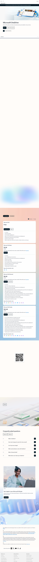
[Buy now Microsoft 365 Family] (6, 314)
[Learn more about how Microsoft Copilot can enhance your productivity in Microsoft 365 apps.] (6, 497)
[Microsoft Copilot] (4, 302)
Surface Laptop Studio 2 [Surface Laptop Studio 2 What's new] (3, 558)
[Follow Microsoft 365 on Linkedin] (11, 548)
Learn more (4, 541)
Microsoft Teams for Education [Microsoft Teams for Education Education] (29, 558)
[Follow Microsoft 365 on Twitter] (13, 548)
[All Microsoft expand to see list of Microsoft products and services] (1, 1)
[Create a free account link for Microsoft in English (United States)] (11, 28)
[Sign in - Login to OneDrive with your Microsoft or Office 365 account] (4, 28)
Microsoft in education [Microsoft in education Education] (28, 555)
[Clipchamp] (23, 302)
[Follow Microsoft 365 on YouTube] (16, 548)
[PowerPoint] (10, 302)
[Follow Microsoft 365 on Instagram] (18, 548)
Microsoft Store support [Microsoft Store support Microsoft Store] (16, 558)
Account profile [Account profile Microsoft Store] (15, 555)
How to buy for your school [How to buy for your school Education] (29, 561)
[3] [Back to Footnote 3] (3, 542)
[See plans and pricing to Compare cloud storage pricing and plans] (7, 31)
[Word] (6, 302)
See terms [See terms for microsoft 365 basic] (27, 250)
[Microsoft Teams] (19, 302)
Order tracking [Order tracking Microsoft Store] (15, 561)
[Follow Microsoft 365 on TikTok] (20, 548)
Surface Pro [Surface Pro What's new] (2, 555)
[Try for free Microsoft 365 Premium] (10, 282)
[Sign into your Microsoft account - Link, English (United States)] (12, 229)
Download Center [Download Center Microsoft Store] (16, 556)
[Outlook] (4, 270)
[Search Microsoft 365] (3, 1)
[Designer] (21, 302)
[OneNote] (13, 302)
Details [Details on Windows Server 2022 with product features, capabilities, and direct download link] (4, 528)
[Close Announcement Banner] (35, 5)
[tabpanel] (19, 278)
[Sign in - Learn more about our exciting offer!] (7, 229)
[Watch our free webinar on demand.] (25, 5)
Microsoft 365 (3, 3)
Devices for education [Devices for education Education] (28, 556)
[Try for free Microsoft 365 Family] (10, 314)
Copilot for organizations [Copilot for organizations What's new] (4, 559)
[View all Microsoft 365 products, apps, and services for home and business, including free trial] (5, 404)
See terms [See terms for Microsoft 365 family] (27, 312)
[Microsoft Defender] (17, 302)
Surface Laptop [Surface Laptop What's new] (2, 556)
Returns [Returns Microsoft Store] (15, 559)
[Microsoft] (19, 0)
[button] (19, 37)
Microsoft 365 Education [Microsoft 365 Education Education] (29, 559)
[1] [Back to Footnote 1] (3, 530)
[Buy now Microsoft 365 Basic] (6, 253)
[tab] (6, 216)
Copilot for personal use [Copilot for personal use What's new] (3, 561)
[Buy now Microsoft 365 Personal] (6, 282)
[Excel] (8, 302)
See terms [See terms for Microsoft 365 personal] (27, 279)
